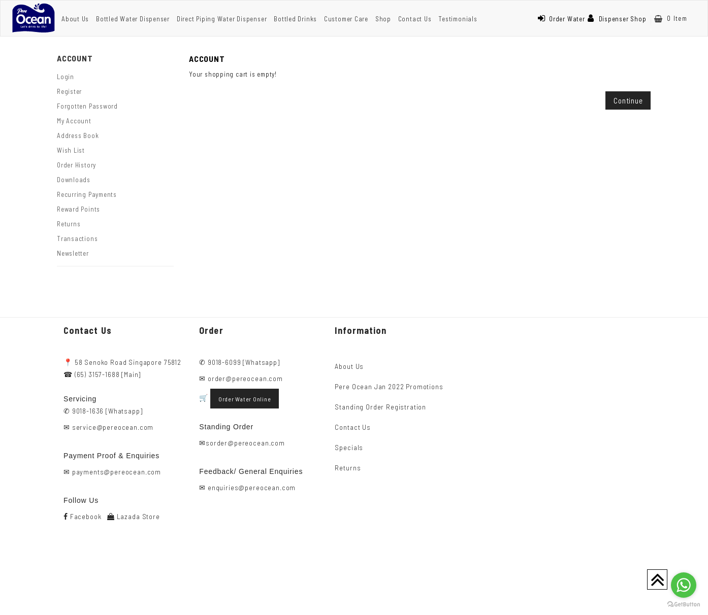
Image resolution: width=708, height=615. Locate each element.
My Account (74, 121)
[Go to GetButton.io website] (683, 604)
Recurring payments (87, 194)
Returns (68, 224)
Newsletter (73, 253)
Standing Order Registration (380, 406)
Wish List (71, 150)
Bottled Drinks (295, 19)
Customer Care (346, 19)
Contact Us (415, 19)
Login (65, 77)
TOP (657, 579)
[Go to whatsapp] (683, 585)
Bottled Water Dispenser (133, 19)
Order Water (561, 19)
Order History (76, 165)
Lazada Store (133, 516)
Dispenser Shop (617, 19)
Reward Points (78, 209)
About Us (75, 19)
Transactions (77, 238)
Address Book (78, 135)
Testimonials (457, 19)
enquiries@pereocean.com (252, 487)
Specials (349, 447)
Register (69, 91)
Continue (628, 100)
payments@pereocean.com (116, 471)
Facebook (82, 516)
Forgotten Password (87, 106)
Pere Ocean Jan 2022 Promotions (389, 386)
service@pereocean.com (113, 427)
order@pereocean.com (245, 378)
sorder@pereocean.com (245, 442)
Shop (383, 19)
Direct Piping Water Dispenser (222, 19)
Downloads (73, 180)
